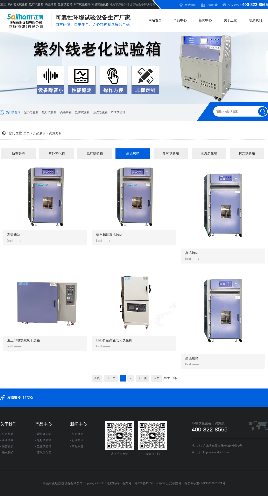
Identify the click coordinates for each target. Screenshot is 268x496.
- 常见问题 (76, 446)
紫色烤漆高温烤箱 (109, 237)
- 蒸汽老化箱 (43, 452)
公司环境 (212, 5)
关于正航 (230, 20)
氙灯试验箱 (36, 4)
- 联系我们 (6, 452)
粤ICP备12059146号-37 (150, 483)
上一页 (111, 378)
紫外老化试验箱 (17, 4)
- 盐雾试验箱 (43, 446)
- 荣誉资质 (6, 446)
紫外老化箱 (31, 112)
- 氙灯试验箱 (43, 440)
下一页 (142, 378)
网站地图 (190, 5)
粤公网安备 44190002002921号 (204, 483)
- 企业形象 (6, 440)
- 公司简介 (6, 434)
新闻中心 (205, 20)
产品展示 (39, 133)
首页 (97, 378)
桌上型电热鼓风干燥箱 (23, 343)
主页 (26, 133)
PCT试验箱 (81, 4)
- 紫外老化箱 (43, 434)
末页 (157, 378)
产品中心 (180, 20)
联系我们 (255, 20)
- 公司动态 (76, 434)
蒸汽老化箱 (100, 112)
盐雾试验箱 (65, 4)
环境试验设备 (100, 4)
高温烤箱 (50, 4)
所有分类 (18, 153)
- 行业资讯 (76, 440)
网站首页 (155, 20)
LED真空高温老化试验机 (114, 343)
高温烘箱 (192, 361)
